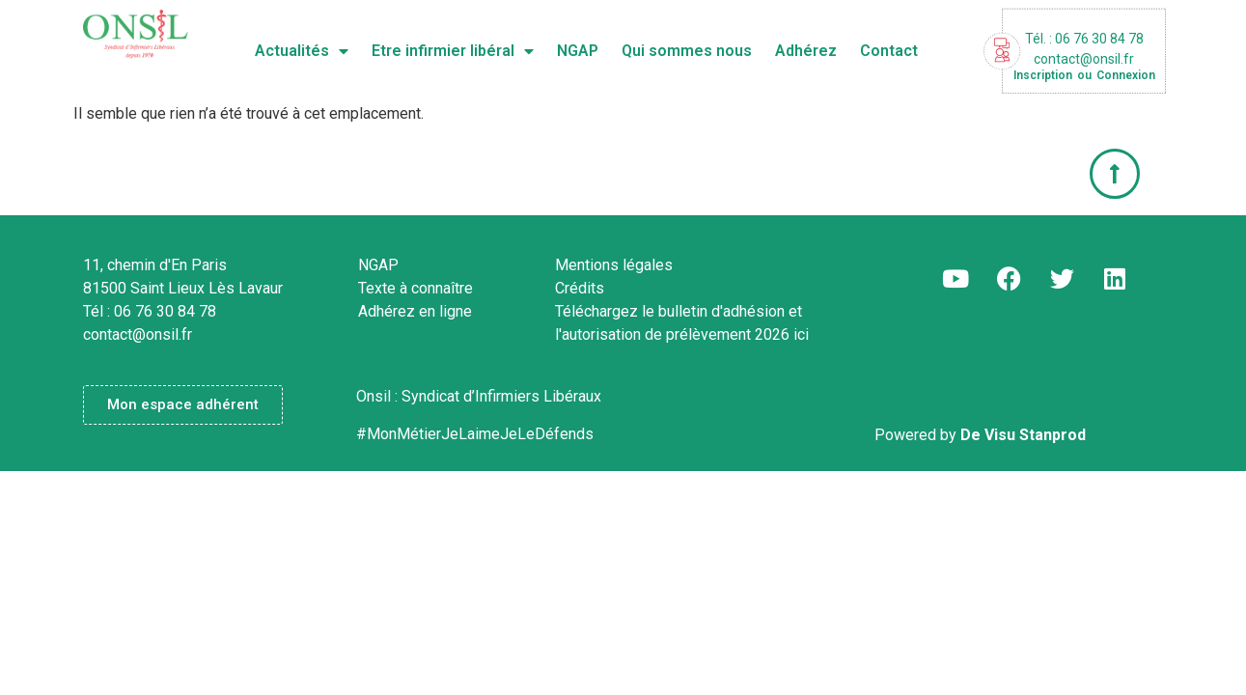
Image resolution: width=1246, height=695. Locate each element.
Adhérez (806, 51)
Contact (889, 51)
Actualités (301, 51)
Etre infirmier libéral (453, 51)
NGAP (577, 51)
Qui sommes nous (687, 51)
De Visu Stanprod (1023, 435)
